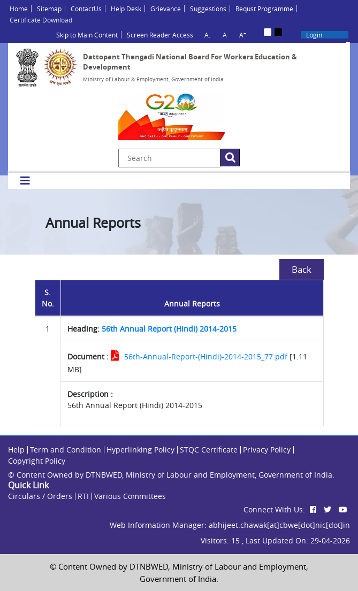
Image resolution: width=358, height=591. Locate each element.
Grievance (165, 8)
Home (19, 8)
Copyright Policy (36, 461)
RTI (83, 496)
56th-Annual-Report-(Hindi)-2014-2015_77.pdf (205, 356)
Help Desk (126, 8)
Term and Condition (65, 449)
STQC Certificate (209, 449)
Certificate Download (41, 20)
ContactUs (86, 8)
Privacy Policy (267, 449)
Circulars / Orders (40, 496)
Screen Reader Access (160, 34)
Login (314, 34)
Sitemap (49, 8)
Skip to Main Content (87, 34)
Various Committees (130, 496)
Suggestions (208, 8)
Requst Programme (264, 8)
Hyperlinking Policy (140, 449)
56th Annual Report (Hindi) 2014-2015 (169, 329)
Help (16, 449)
